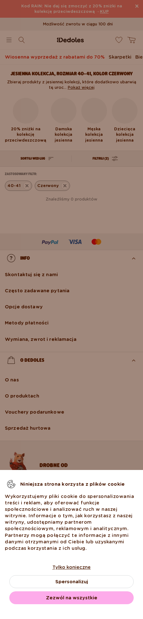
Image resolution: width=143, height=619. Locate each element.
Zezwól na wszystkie (71, 597)
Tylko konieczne (71, 567)
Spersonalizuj (71, 581)
